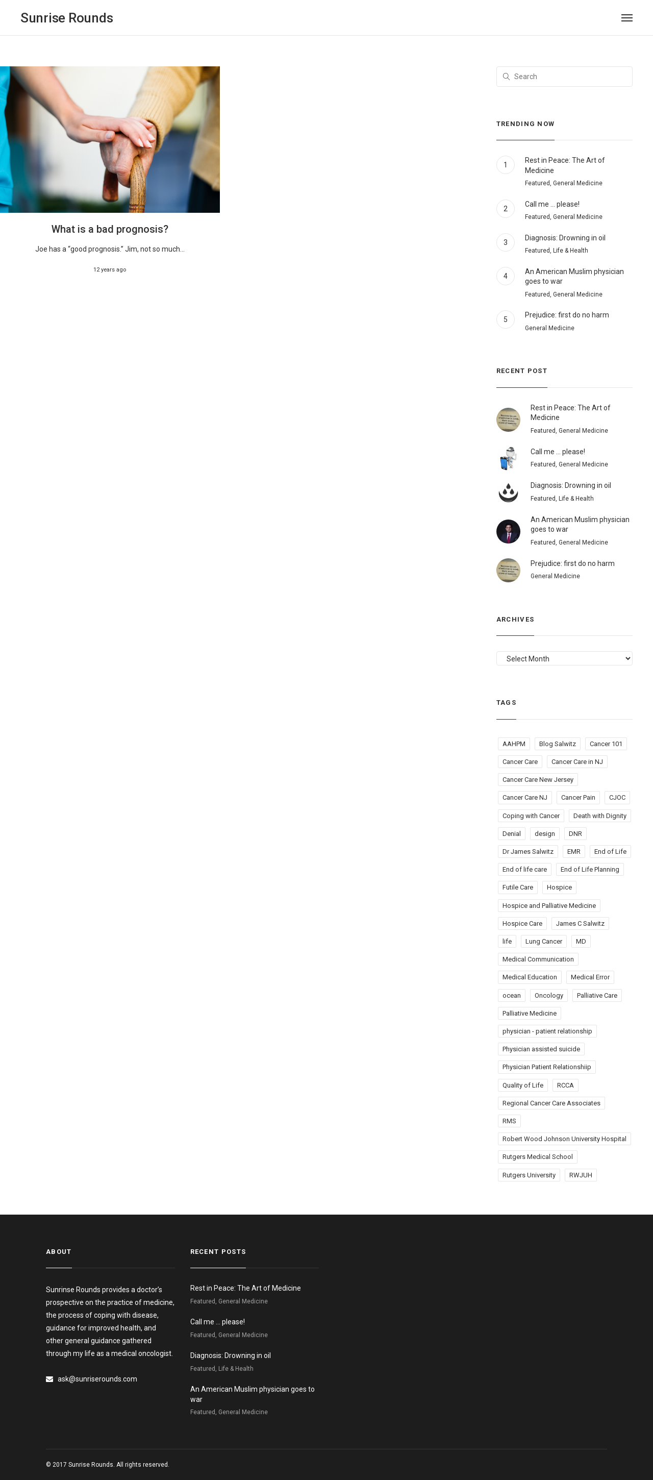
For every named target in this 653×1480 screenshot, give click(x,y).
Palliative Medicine (530, 1013)
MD (581, 941)
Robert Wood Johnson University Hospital (564, 1139)
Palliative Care (597, 995)
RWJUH (580, 1175)
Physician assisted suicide (541, 1049)
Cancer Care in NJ (577, 762)
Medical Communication (538, 959)
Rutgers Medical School (538, 1157)
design (545, 833)
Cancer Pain (578, 797)
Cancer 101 (606, 744)
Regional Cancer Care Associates (551, 1103)
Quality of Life (523, 1085)
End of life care (525, 869)
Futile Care (518, 887)
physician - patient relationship (547, 1031)
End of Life (610, 851)
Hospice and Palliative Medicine (549, 905)
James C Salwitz (580, 923)
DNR (575, 833)
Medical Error (590, 977)
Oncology (549, 995)
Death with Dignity (599, 816)
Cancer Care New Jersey (538, 779)
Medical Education (530, 977)
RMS (509, 1121)
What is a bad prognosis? (110, 229)
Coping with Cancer (531, 816)
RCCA (565, 1085)
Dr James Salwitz (528, 851)
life (507, 941)
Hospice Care (522, 923)
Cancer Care (520, 762)
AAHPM (514, 744)
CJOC (617, 797)
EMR (574, 851)
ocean (512, 995)
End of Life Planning (590, 869)
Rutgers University (529, 1175)
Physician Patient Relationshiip (547, 1067)
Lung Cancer (543, 941)
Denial (512, 833)
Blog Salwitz (557, 744)
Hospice (559, 887)
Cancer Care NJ (525, 797)
